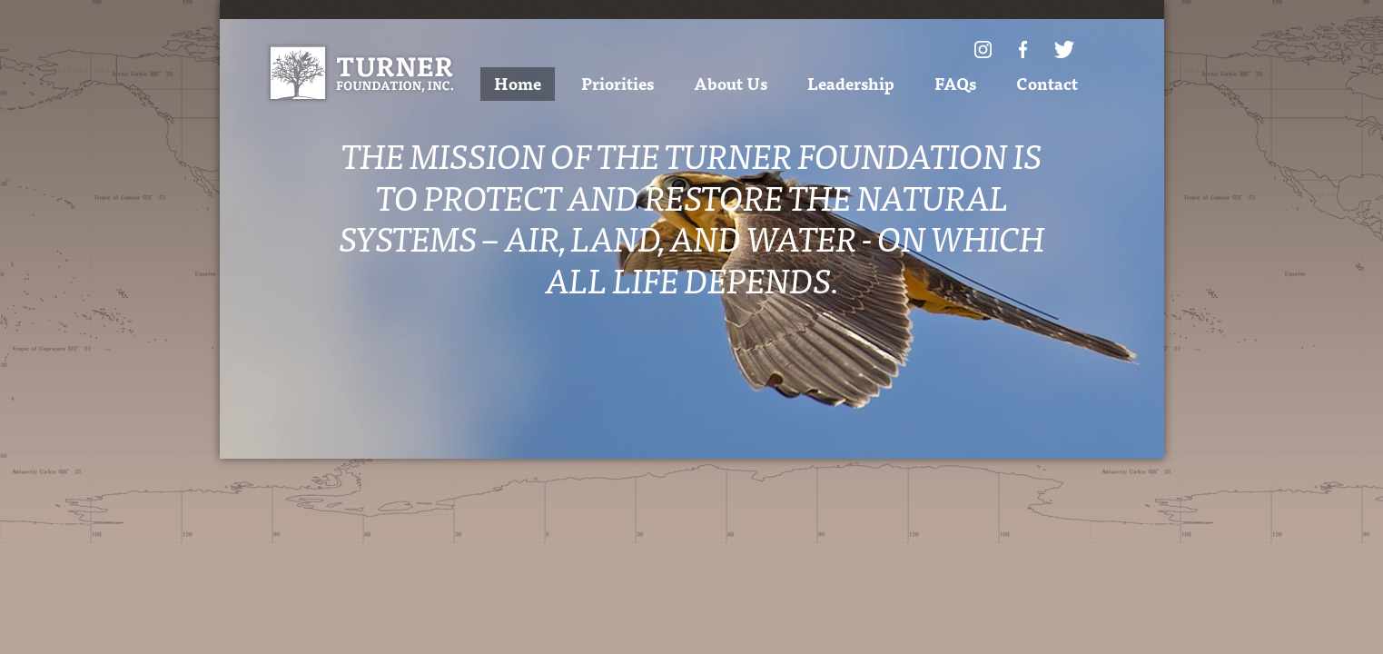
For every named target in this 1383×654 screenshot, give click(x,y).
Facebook (1023, 49)
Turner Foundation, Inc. (361, 73)
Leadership (850, 83)
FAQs (955, 83)
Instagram (983, 49)
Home (517, 83)
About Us (730, 83)
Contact (1047, 83)
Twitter (1064, 49)
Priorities (617, 83)
